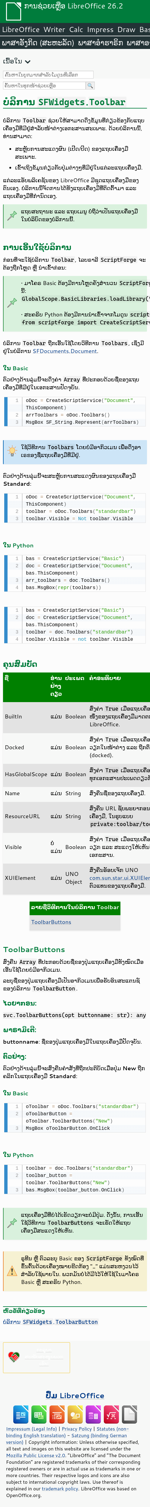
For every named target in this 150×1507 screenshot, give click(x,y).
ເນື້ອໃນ (12, 61)
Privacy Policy (77, 1425)
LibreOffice (21, 29)
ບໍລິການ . (51, 1318)
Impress (100, 29)
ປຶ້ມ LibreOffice (75, 1391)
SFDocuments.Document (65, 351)
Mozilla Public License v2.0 (35, 1451)
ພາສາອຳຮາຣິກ (100, 42)
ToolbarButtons (51, 919)
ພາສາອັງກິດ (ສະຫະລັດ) (38, 42)
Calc (76, 29)
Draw (126, 29)
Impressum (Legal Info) (31, 1425)
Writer (54, 29)
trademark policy (60, 1485)
